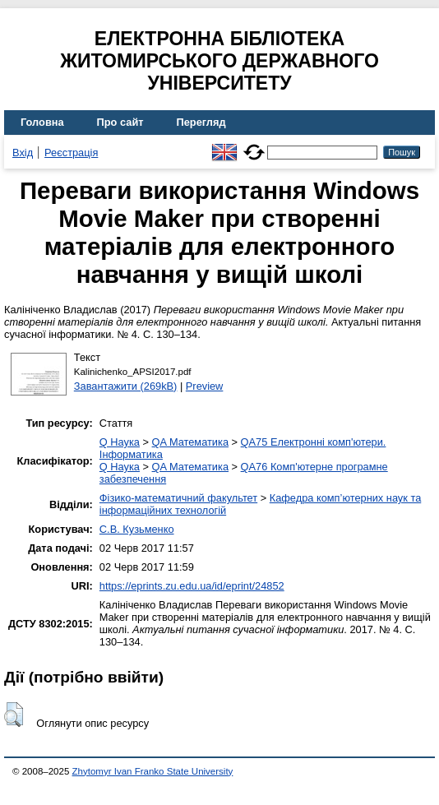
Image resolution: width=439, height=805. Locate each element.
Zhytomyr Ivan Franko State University (152, 771)
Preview (205, 386)
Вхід (22, 152)
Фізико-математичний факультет (178, 498)
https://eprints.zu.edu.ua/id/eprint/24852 (191, 586)
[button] (13, 714)
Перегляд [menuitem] (201, 122)
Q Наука (119, 442)
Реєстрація (71, 152)
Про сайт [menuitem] (120, 122)
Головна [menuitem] (42, 122)
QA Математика (190, 442)
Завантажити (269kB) (126, 386)
